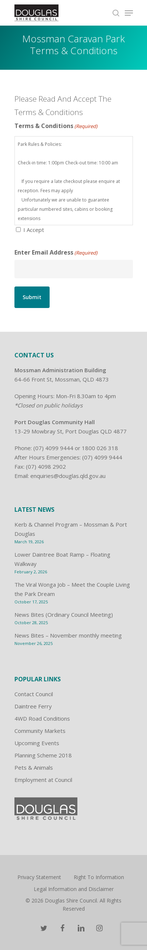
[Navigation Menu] (129, 13)
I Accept (33, 229)
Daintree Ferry (33, 706)
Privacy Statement (39, 877)
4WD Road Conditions (42, 718)
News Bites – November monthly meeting (68, 635)
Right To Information (99, 877)
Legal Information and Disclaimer (74, 888)
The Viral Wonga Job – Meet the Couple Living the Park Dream (72, 589)
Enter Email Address (55, 253)
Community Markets (40, 730)
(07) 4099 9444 (53, 448)
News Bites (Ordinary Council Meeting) (63, 614)
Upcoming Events (36, 743)
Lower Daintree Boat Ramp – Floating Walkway (62, 559)
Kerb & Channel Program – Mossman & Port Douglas (70, 529)
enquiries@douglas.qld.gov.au (68, 475)
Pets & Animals (33, 767)
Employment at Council (43, 779)
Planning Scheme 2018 (43, 755)
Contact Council (33, 694)
